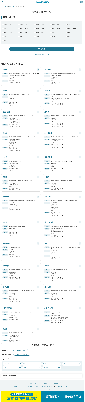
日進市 (37, 36)
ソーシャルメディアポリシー (63, 386)
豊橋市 (69, 36)
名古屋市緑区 (23, 32)
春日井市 (54, 36)
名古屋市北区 (23, 24)
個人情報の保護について (48, 386)
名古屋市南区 (55, 24)
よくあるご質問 (28, 384)
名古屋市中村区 (8, 24)
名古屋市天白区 (40, 28)
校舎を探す (11, 6)
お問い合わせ (37, 384)
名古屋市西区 (39, 32)
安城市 (69, 32)
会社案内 (45, 384)
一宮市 (69, 24)
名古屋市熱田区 (72, 28)
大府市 (53, 32)
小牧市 (5, 36)
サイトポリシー (17, 386)
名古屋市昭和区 (56, 28)
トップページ (5, 6)
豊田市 (5, 40)
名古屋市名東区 (24, 28)
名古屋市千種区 (40, 24)
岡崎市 (22, 36)
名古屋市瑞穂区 (8, 32)
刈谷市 (5, 28)
